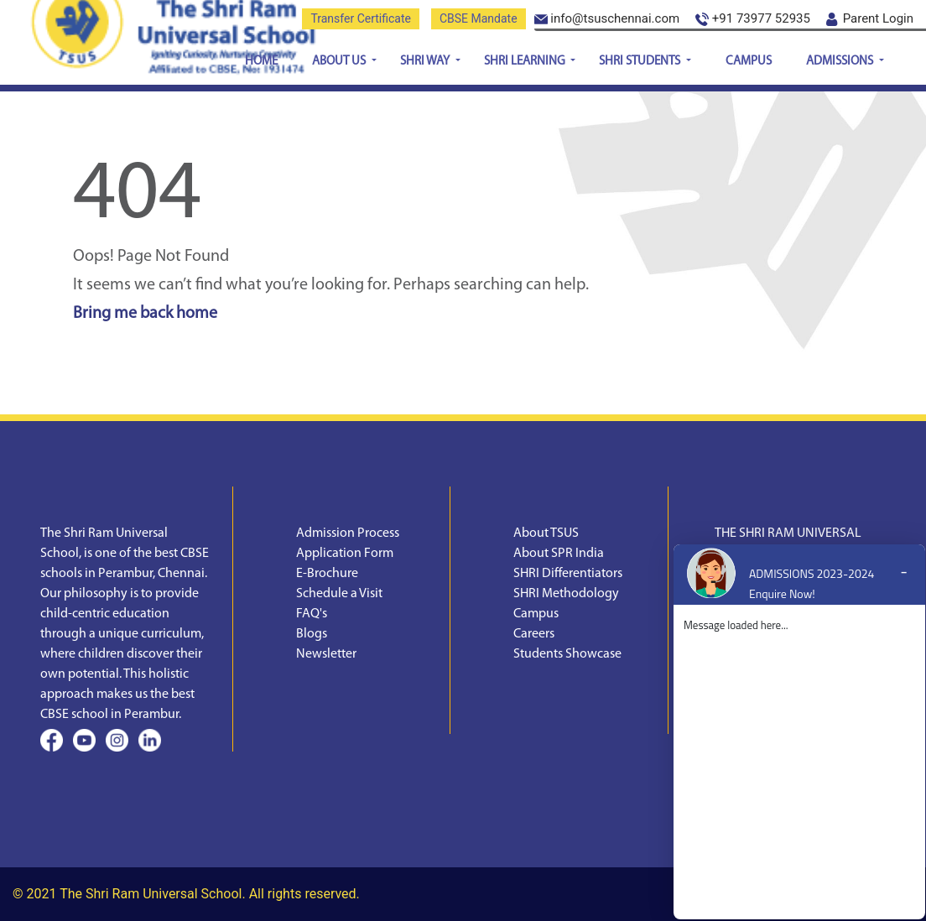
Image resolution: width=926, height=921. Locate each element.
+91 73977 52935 (752, 18)
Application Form (344, 553)
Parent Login (869, 18)
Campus (749, 61)
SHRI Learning (526, 61)
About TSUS (546, 533)
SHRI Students (641, 61)
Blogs (311, 634)
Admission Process (347, 533)
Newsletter (326, 654)
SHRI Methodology (566, 594)
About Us (340, 61)
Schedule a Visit (339, 594)
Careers (533, 634)
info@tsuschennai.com (607, 18)
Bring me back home (145, 313)
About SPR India (558, 553)
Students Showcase (567, 654)
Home (261, 61)
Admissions (841, 61)
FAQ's (311, 614)
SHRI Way (426, 61)
